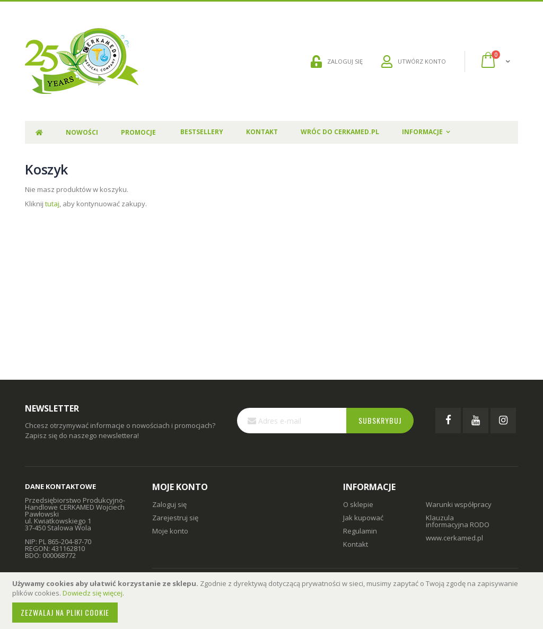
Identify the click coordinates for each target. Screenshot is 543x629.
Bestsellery (201, 131)
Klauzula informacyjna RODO (457, 521)
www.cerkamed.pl (454, 538)
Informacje (422, 131)
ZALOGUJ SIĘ (337, 61)
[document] (273, 601)
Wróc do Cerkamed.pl (340, 131)
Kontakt (262, 131)
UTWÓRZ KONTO (413, 61)
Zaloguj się (169, 504)
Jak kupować (363, 517)
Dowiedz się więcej (92, 593)
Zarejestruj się (175, 517)
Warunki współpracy (459, 504)
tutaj (52, 203)
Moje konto (170, 531)
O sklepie (358, 504)
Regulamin (360, 531)
